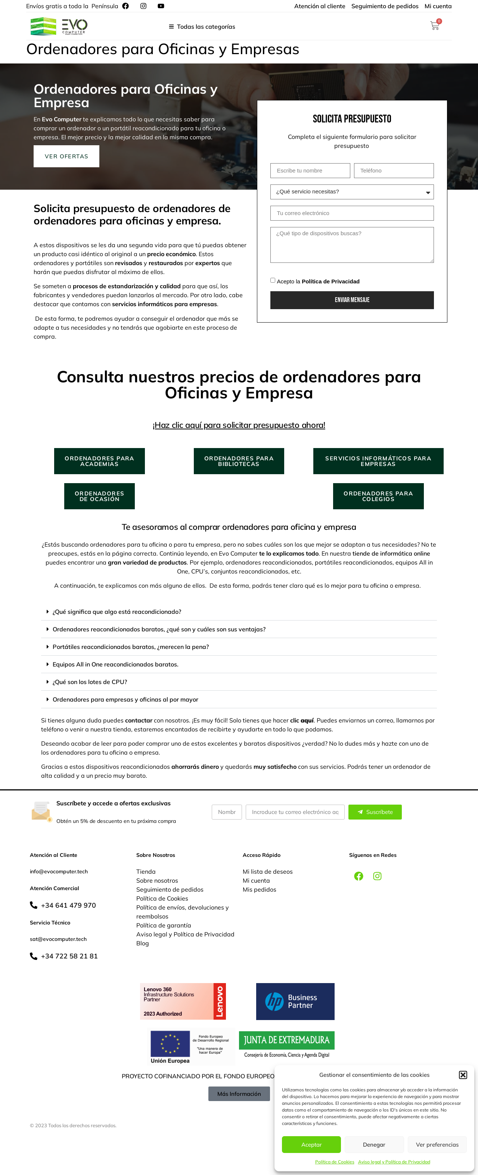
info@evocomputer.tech (59, 871)
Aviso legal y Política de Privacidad (394, 1162)
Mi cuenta (256, 880)
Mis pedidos (259, 889)
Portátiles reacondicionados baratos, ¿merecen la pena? (131, 646)
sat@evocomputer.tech (58, 939)
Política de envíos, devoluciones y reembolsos (182, 912)
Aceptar (311, 1144)
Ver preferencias (437, 1144)
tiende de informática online (391, 553)
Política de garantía (163, 925)
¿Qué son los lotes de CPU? (90, 682)
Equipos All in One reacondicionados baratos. (116, 664)
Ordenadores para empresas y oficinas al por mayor (125, 699)
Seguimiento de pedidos (170, 889)
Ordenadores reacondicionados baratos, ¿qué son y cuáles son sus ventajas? (159, 629)
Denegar (374, 1144)
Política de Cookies (334, 1162)
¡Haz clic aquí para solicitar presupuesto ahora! (239, 425)
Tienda (146, 871)
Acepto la (318, 281)
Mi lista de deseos (268, 871)
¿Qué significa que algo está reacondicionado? (117, 611)
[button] (463, 1075)
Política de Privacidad (331, 281)
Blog (142, 943)
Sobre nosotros (157, 880)
